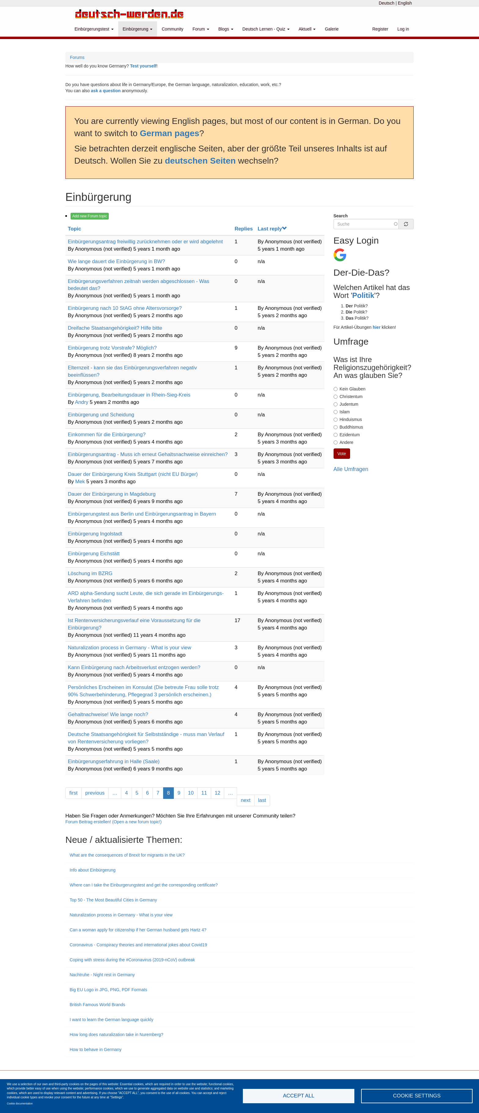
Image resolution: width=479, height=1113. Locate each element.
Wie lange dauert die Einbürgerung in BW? (116, 261)
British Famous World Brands (98, 1004)
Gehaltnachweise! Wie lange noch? (108, 714)
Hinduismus (348, 419)
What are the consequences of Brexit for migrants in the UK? (127, 855)
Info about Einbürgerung (92, 870)
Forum (200, 29)
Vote (342, 453)
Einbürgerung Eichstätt (94, 553)
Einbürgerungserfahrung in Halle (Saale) (113, 761)
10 (193, 792)
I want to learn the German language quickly (111, 1019)
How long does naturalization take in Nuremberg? (117, 1034)
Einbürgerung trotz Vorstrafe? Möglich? (112, 348)
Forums (77, 57)
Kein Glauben (350, 388)
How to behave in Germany (96, 1049)
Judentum (346, 404)
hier (377, 327)
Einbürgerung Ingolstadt (95, 534)
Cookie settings (417, 1096)
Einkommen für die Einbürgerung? (107, 434)
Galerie (331, 29)
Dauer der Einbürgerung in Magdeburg (111, 494)
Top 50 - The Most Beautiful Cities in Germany (113, 899)
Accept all (298, 1096)
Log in (403, 29)
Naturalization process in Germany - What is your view (129, 648)
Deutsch (386, 3)
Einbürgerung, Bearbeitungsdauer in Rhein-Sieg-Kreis (129, 395)
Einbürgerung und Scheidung (101, 415)
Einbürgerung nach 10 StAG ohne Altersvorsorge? (125, 308)
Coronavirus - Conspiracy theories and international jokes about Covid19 (138, 944)
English (405, 3)
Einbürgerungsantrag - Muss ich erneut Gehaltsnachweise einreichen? (148, 454)
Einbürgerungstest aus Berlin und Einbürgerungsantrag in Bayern (142, 514)
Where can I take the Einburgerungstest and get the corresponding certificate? (144, 885)
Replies (244, 229)
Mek (80, 481)
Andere (343, 442)
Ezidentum (347, 434)
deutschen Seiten (200, 160)
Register (380, 29)
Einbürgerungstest (94, 29)
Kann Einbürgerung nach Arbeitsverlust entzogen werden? (134, 667)
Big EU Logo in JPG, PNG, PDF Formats (108, 989)
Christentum (348, 396)
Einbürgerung (138, 29)
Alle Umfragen (351, 469)
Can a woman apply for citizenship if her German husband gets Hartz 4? (138, 929)
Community (172, 29)
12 (220, 792)
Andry (81, 402)
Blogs (225, 29)
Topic (74, 229)
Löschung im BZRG (90, 573)
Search (341, 215)
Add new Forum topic (89, 216)
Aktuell (307, 29)
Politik (363, 295)
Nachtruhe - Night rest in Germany (102, 974)
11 (206, 792)
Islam (342, 411)
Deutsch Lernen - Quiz (266, 29)
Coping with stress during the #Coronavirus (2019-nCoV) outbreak (132, 959)
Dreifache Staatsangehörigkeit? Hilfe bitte (115, 328)
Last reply (272, 229)
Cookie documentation (20, 1103)
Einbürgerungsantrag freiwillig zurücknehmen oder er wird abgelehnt (145, 242)
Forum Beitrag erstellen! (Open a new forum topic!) (113, 821)
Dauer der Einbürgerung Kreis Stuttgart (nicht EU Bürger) (133, 474)
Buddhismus (348, 427)
